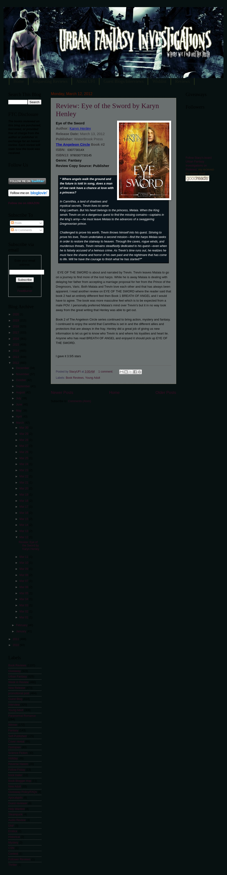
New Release (16, 688)
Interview (14, 704)
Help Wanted (16, 809)
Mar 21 (24, 482)
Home (18, 81)
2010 (16, 645)
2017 (16, 332)
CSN (11, 848)
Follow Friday (16, 769)
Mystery (13, 842)
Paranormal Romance (22, 715)
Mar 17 (24, 506)
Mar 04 (24, 599)
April (19, 416)
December (23, 368)
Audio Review (17, 820)
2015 (16, 344)
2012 (16, 363)
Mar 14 (24, 525)
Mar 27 (24, 446)
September (23, 386)
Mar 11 (24, 556)
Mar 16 (24, 512)
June (19, 404)
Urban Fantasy (17, 676)
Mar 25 (24, 458)
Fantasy (13, 730)
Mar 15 (24, 519)
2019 (16, 320)
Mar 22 (24, 476)
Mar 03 (24, 605)
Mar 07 (24, 581)
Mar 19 (24, 494)
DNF (11, 825)
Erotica (12, 831)
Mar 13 (24, 531)
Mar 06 (24, 587)
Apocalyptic (15, 797)
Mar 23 (24, 470)
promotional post (18, 693)
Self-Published (17, 736)
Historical (14, 837)
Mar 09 (24, 569)
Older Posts (166, 392)
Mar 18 (24, 500)
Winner (12, 724)
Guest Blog (15, 699)
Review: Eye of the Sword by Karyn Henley (29, 546)
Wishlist (159, 81)
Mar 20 (24, 488)
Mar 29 (24, 433)
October (21, 380)
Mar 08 (24, 575)
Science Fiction (17, 753)
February (22, 625)
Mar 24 (24, 464)
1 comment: (106, 371)
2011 (16, 639)
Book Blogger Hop (19, 781)
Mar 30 (24, 427)
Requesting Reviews (50, 81)
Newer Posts (62, 392)
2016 (16, 338)
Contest (13, 853)
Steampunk (15, 814)
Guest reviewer (17, 803)
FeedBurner (24, 291)
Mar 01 (24, 617)
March (20, 422)
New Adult (14, 786)
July (19, 398)
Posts (16, 223)
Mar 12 (24, 537)
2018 (16, 326)
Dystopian (14, 747)
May (19, 410)
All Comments (21, 230)
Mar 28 (24, 440)
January (21, 631)
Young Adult (92, 377)
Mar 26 (24, 452)
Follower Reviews (19, 859)
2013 (16, 357)
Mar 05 (24, 593)
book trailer (15, 775)
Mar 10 (24, 562)
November (23, 374)
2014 (16, 350)
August (21, 392)
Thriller (12, 864)
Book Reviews (75, 377)
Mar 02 (24, 611)
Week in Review (18, 682)
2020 (16, 314)
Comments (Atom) (79, 401)
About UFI (85, 81)
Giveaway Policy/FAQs (22, 792)
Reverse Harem (18, 764)
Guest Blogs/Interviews (124, 81)
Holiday (13, 758)
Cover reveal (16, 741)
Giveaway (14, 671)
